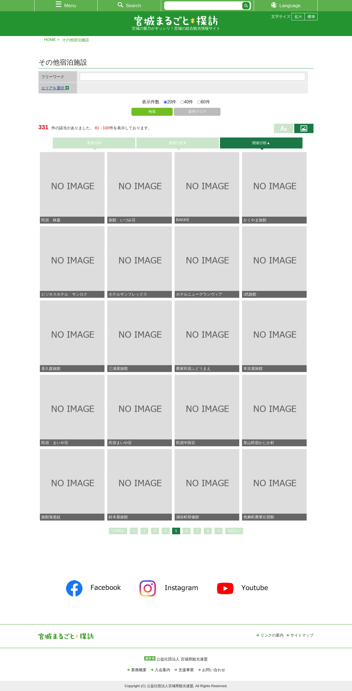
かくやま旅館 (254, 220)
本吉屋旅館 (253, 368)
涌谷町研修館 (187, 517)
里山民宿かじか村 (258, 443)
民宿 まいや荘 (54, 443)
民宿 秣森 (51, 220)
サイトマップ (302, 635)
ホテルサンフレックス (128, 294)
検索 (152, 111)
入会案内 (162, 670)
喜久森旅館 (51, 368)
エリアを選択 (55, 88)
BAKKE (182, 220)
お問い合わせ (213, 670)
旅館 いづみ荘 (122, 220)
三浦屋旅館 (118, 368)
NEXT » (234, 531)
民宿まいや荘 (120, 443)
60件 (203, 102)
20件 (170, 102)
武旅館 (249, 294)
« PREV (118, 531)
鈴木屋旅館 (118, 517)
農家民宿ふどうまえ (193, 368)
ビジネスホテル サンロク (64, 294)
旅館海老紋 (51, 517)
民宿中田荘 (185, 443)
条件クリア (197, 111)
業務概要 (139, 670)
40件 (186, 102)
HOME (50, 39)
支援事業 (186, 670)
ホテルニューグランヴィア (199, 294)
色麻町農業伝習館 (258, 517)
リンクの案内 (272, 635)
